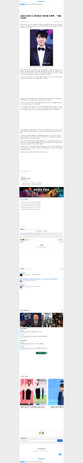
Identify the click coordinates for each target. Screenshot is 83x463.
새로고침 (28, 199)
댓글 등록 (60, 239)
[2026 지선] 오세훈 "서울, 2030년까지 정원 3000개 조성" (30, 209)
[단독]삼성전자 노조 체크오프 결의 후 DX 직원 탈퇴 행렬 (30, 202)
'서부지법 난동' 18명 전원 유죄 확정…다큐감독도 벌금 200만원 (34, 336)
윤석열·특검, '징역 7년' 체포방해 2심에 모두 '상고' (31, 331)
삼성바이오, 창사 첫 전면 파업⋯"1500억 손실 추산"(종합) (31, 204)
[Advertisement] (41, 10)
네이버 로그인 (21, 240)
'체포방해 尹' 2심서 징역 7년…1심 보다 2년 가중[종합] (32, 343)
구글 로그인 (25, 240)
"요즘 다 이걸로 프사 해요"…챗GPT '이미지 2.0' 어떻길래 (32, 183)
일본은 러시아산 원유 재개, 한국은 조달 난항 (33, 4)
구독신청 (60, 440)
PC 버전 (41, 448)
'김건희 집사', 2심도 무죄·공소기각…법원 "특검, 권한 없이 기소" (34, 348)
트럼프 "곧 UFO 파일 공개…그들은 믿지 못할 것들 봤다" (31, 184)
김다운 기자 (25, 178)
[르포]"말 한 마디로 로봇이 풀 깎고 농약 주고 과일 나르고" (31, 207)
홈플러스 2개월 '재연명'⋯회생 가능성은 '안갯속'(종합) (30, 205)
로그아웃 (28, 239)
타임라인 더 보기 (41, 353)
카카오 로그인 (23, 240)
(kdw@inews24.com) (27, 171)
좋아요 (29, 178)
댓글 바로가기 (60, 454)
